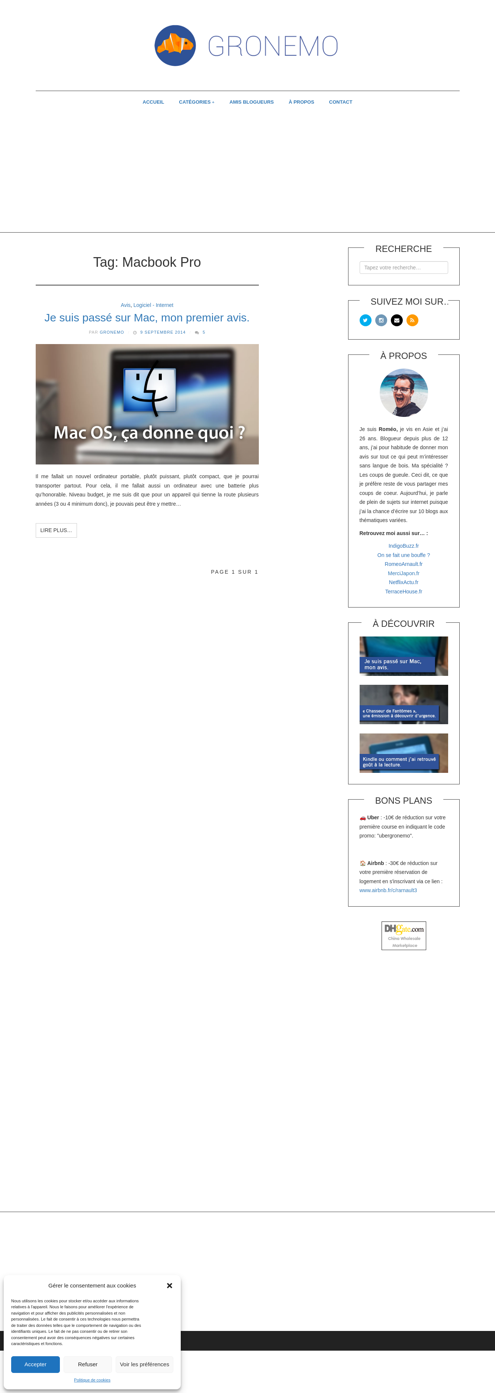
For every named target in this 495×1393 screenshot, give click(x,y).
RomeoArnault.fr (404, 564)
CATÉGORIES (194, 102)
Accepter (35, 1364)
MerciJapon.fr (404, 573)
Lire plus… (57, 530)
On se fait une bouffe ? (403, 555)
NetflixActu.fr (403, 582)
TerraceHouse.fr (403, 592)
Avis (126, 305)
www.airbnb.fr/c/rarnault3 (388, 890)
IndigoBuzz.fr (404, 546)
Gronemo (112, 332)
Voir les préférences (144, 1364)
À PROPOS (301, 102)
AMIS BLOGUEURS (251, 102)
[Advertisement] (248, 173)
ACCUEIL (153, 102)
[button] (169, 1285)
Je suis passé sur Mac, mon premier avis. (147, 317)
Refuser (88, 1364)
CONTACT (341, 102)
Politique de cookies (92, 1380)
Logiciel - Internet (153, 305)
